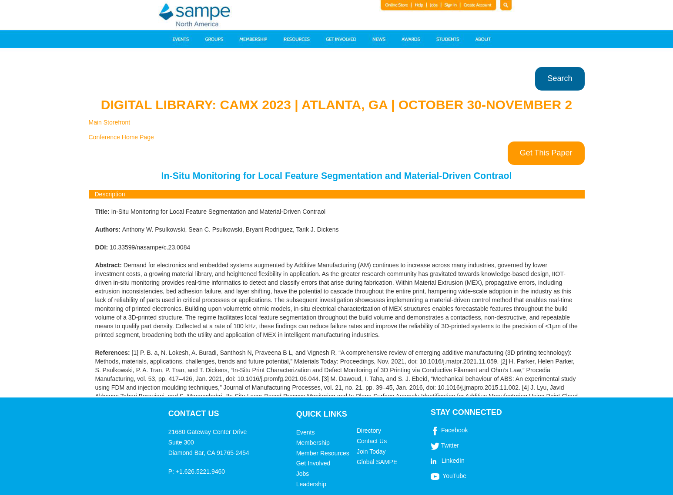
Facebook (454, 430)
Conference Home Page (121, 137)
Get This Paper (546, 152)
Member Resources (322, 453)
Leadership (311, 484)
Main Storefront (110, 122)
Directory (369, 430)
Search (559, 78)
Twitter (450, 445)
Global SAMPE (377, 461)
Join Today (371, 451)
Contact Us (372, 441)
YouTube (454, 475)
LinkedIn (453, 460)
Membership (313, 442)
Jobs (302, 473)
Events (305, 432)
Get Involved (313, 463)
